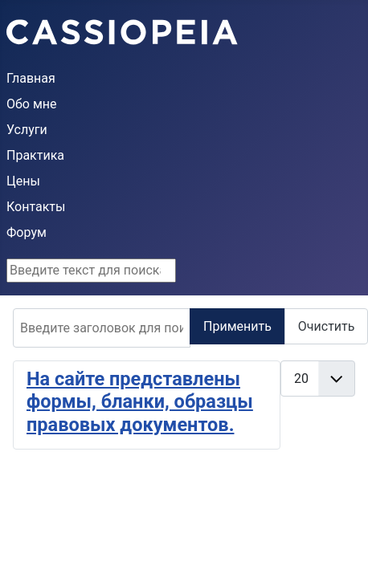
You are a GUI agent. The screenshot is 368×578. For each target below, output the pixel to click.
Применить (237, 326)
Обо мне (31, 104)
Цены (23, 181)
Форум (26, 232)
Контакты (35, 206)
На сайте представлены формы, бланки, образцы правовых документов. (140, 402)
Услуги (26, 129)
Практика (35, 155)
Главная (30, 78)
